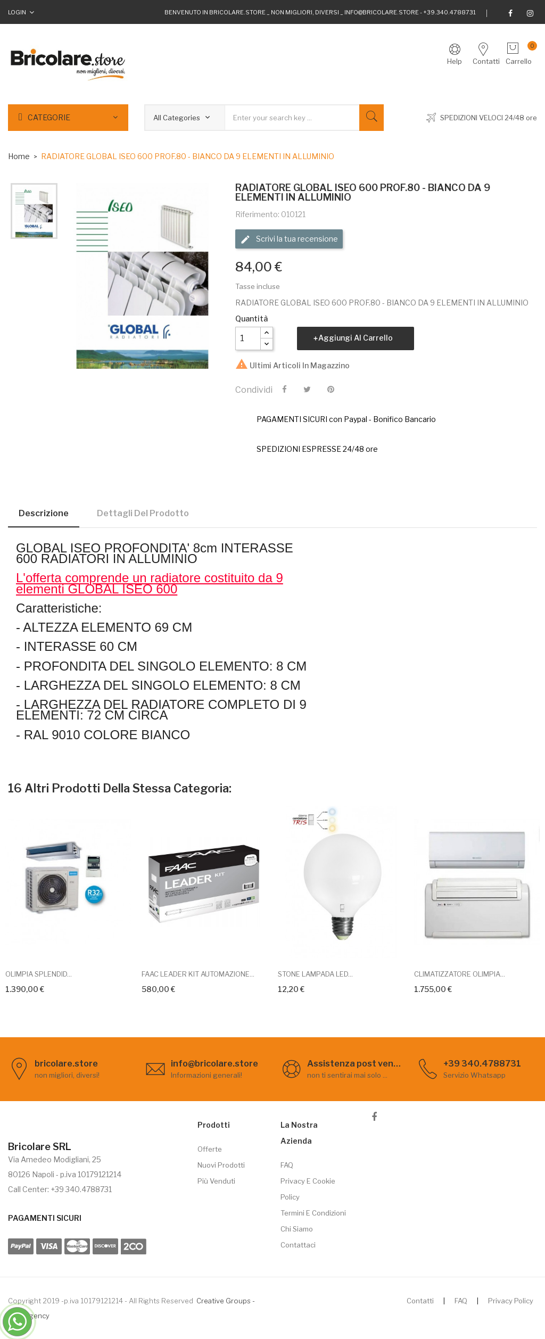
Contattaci (298, 1245)
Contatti (420, 1300)
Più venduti (216, 1181)
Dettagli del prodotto (143, 513)
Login (17, 12)
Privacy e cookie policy (307, 1189)
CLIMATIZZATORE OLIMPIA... (459, 974)
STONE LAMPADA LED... (315, 974)
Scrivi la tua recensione (289, 239)
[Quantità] (248, 338)
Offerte (209, 1149)
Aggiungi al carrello (355, 337)
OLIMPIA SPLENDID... (38, 974)
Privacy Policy (510, 1300)
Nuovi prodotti (221, 1165)
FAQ (286, 1165)
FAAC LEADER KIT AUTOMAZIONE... (198, 974)
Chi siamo (296, 1229)
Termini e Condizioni (313, 1213)
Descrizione (44, 513)
